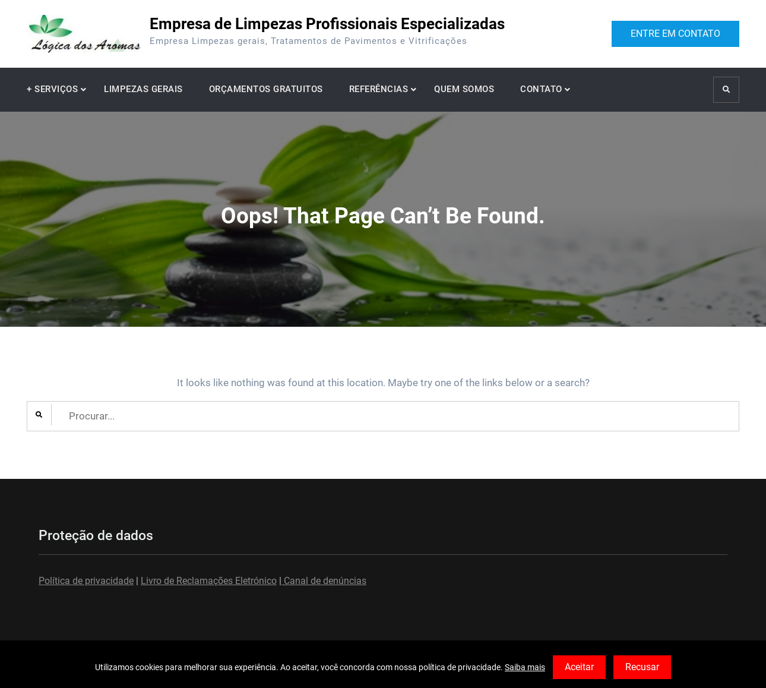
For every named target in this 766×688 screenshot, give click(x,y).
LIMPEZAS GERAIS (143, 89)
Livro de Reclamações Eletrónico (209, 580)
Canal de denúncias (323, 580)
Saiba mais (525, 667)
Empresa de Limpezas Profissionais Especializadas (327, 24)
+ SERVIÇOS (52, 89)
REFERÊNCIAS (379, 89)
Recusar (642, 667)
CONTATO (541, 89)
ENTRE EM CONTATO (675, 33)
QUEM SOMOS (464, 89)
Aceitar (579, 667)
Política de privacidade (86, 580)
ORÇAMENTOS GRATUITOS (266, 89)
